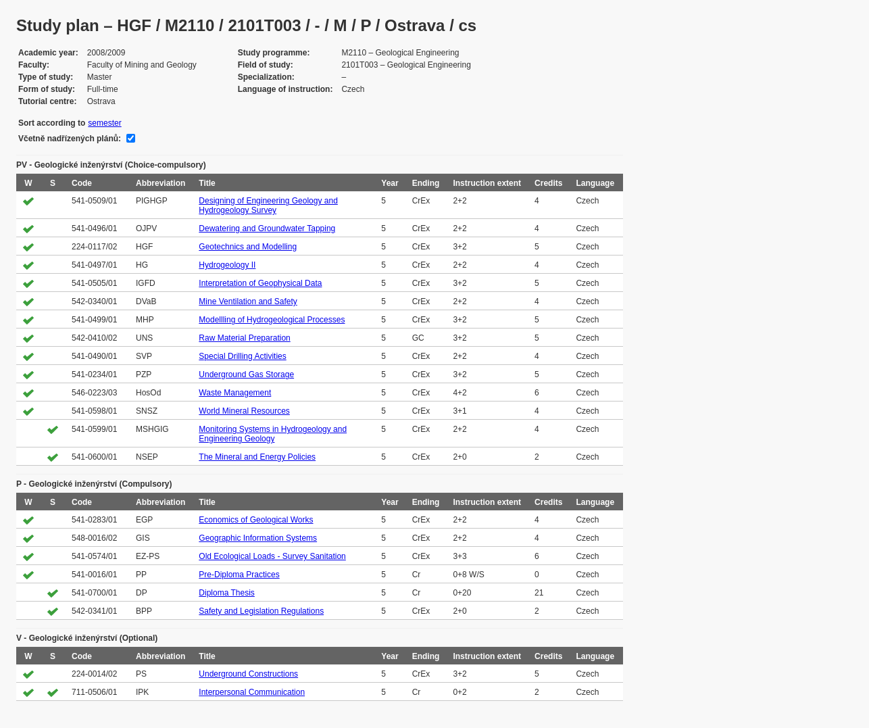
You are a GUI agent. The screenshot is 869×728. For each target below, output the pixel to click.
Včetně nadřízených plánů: (69, 138)
